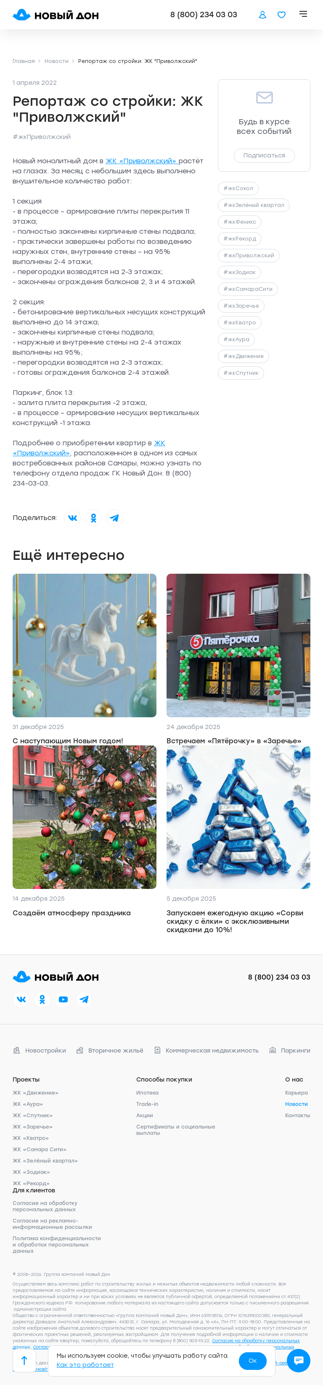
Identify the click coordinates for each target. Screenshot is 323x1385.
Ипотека (147, 1093)
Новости (296, 1104)
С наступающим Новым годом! (68, 741)
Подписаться (264, 155)
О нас (294, 1079)
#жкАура (236, 339)
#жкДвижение (243, 356)
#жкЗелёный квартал (253, 205)
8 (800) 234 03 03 (203, 14)
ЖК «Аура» (28, 1104)
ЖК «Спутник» (33, 1115)
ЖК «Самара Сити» (40, 1149)
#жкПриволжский (42, 137)
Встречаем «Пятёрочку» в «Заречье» (234, 741)
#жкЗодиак (239, 272)
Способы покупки (164, 1079)
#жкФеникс (239, 222)
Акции (144, 1115)
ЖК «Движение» (36, 1093)
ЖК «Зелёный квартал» (45, 1161)
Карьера (296, 1093)
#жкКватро (239, 323)
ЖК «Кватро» (31, 1138)
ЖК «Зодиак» (31, 1172)
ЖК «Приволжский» (142, 161)
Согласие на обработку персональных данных (45, 1206)
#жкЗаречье (241, 306)
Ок (253, 1360)
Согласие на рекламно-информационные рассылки (52, 1224)
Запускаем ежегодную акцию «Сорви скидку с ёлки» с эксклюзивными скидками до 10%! (235, 921)
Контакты (297, 1115)
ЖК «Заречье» (33, 1127)
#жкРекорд (239, 239)
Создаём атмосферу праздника (72, 913)
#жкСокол (238, 188)
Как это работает (85, 1365)
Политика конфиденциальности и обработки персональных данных (57, 1245)
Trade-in (147, 1104)
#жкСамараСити (248, 289)
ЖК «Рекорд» (31, 1183)
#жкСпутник (241, 373)
